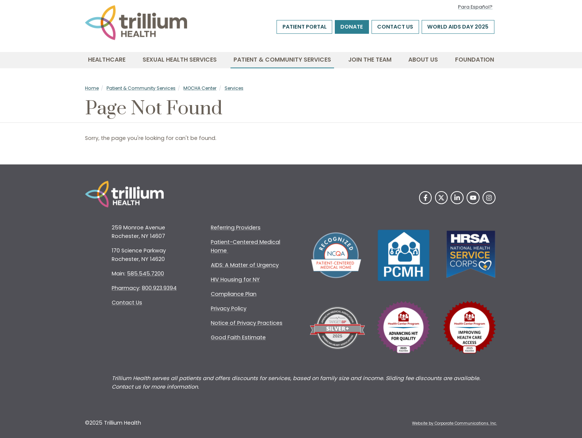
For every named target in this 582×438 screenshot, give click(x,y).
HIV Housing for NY (235, 279)
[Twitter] (441, 197)
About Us (423, 59)
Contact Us (395, 27)
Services (234, 88)
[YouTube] (473, 197)
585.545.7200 (145, 273)
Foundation (474, 59)
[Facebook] (425, 197)
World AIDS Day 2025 (457, 27)
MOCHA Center (199, 88)
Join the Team (370, 59)
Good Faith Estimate (238, 337)
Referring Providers (236, 227)
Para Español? (475, 6)
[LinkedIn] (457, 197)
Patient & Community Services (282, 59)
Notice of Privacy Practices (246, 323)
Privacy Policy (228, 308)
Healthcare (106, 59)
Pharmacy (125, 288)
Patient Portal (304, 27)
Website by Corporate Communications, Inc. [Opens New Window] (454, 423)
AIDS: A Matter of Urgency (245, 265)
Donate (351, 27)
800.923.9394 (159, 288)
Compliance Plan (233, 294)
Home (92, 88)
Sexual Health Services (180, 59)
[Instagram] (489, 197)
